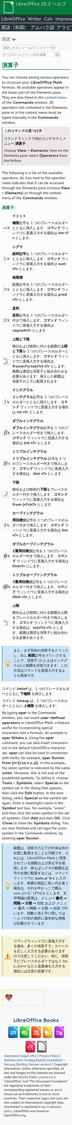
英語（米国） (14, 27)
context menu (56, 97)
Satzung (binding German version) (27, 1064)
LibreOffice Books (36, 1020)
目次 (6, 39)
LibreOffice (13, 18)
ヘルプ (18, 918)
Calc (48, 18)
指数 (40, 903)
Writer (34, 18)
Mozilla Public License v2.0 (37, 1077)
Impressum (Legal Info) (20, 1056)
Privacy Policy (48, 1056)
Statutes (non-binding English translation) (33, 1060)
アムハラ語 (42, 27)
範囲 (56, 908)
